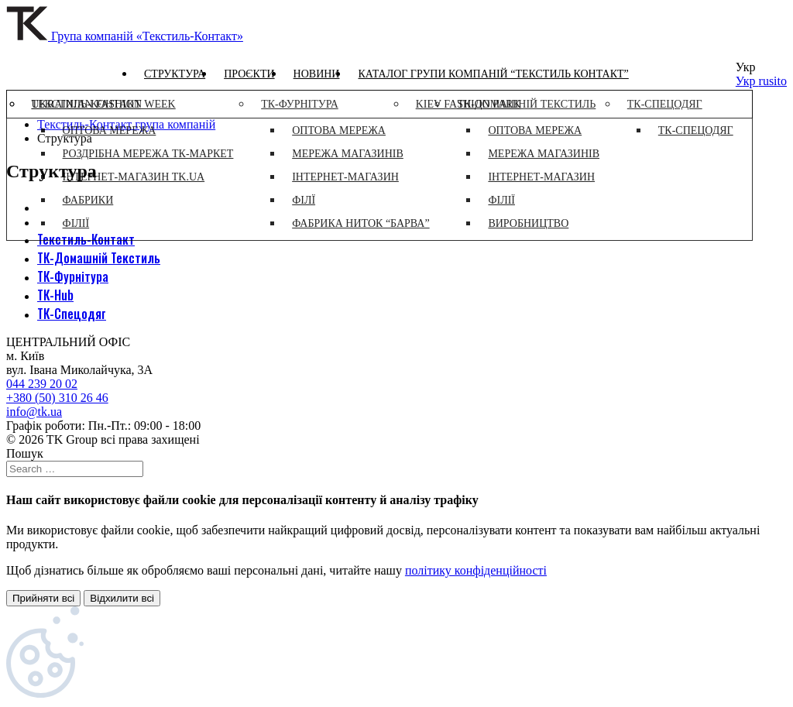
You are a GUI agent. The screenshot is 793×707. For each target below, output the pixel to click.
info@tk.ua (34, 411)
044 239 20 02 (41, 383)
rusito (773, 81)
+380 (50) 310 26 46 (57, 397)
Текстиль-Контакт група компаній (126, 124)
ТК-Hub (55, 295)
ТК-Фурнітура (72, 276)
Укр (747, 81)
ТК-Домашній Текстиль (98, 258)
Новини (317, 74)
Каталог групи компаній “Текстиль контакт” (493, 74)
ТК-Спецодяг (71, 313)
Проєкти (249, 74)
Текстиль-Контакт (86, 239)
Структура (174, 74)
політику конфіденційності (476, 570)
